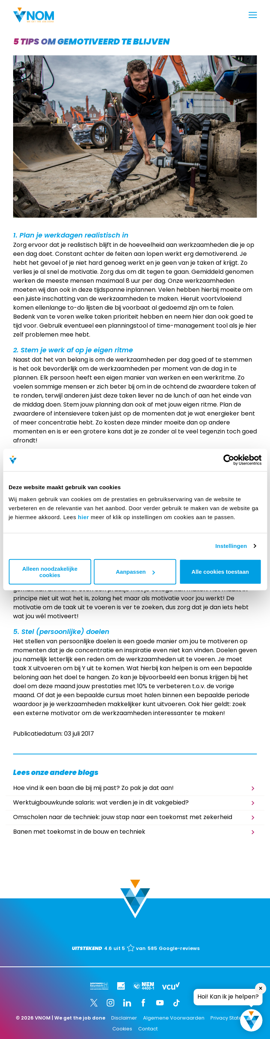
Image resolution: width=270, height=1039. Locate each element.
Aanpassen (135, 571)
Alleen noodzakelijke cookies (50, 571)
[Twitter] (94, 1002)
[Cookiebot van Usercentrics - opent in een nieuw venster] (228, 460)
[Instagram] (110, 1002)
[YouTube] (160, 1002)
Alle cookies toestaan (220, 571)
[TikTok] (176, 1002)
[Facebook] (143, 1002)
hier (83, 517)
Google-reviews (179, 948)
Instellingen (231, 546)
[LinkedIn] (127, 1002)
